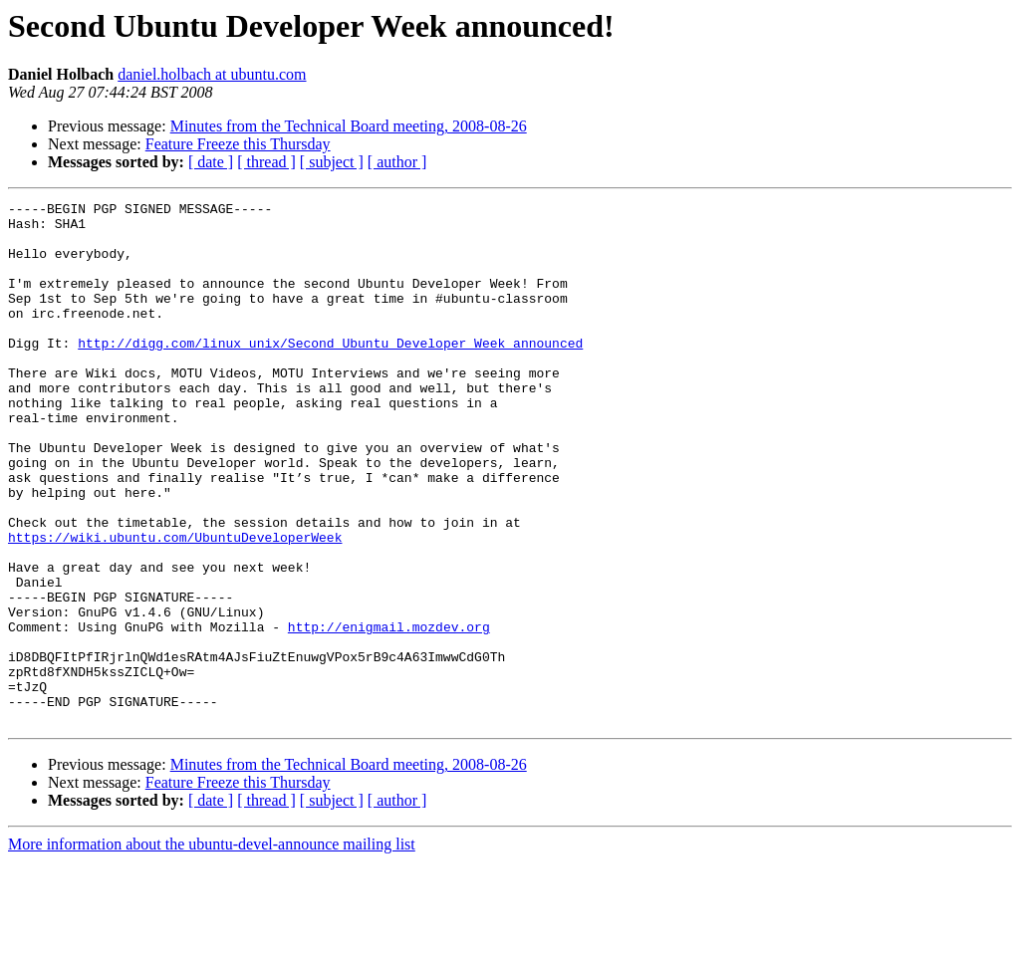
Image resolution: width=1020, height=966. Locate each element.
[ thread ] (266, 161)
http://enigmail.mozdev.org (389, 713)
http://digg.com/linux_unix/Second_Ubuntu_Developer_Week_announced (330, 372)
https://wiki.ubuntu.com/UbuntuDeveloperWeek (175, 605)
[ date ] (210, 161)
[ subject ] (332, 161)
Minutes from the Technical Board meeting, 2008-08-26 (348, 126)
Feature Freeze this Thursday (238, 143)
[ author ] (397, 161)
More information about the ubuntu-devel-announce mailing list (211, 948)
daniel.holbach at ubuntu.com (212, 74)
